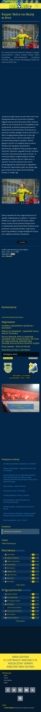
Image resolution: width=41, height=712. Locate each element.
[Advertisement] (20, 90)
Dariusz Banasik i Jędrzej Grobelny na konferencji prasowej (16, 501)
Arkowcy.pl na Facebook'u (12, 531)
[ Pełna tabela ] (20, 585)
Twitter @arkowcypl (9, 543)
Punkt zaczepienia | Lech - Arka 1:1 (15, 520)
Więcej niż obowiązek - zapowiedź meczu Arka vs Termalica (20, 332)
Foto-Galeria (8, 680)
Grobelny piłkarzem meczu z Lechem (16, 495)
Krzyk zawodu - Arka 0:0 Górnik (16, 346)
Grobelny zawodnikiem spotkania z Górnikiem (18, 326)
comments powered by (12, 317)
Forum (6, 678)
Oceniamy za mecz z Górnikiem (16, 349)
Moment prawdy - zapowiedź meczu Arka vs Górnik (18, 508)
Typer (6, 683)
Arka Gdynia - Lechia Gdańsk (20, 406)
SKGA (5, 675)
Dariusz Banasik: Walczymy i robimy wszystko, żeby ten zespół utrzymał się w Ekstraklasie (19, 514)
